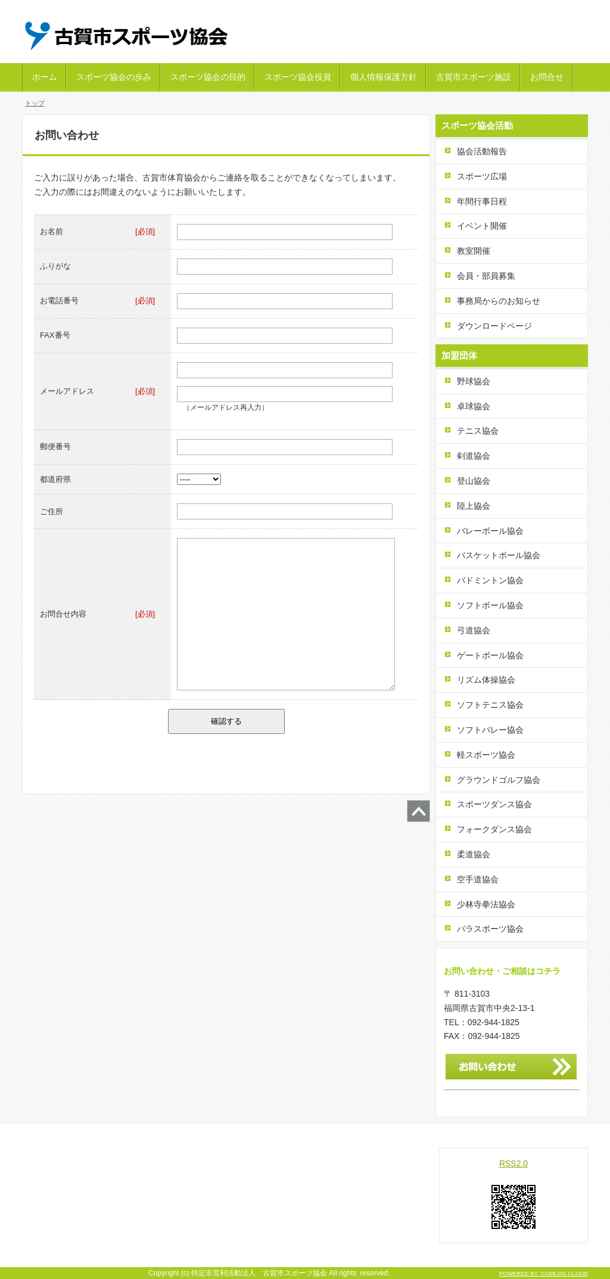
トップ (35, 103)
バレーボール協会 (490, 531)
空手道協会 (478, 879)
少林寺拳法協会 (486, 904)
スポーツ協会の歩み (113, 77)
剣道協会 (473, 455)
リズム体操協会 (486, 679)
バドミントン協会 (490, 580)
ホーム (44, 77)
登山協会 (473, 481)
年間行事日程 (482, 201)
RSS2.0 (513, 1163)
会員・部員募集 (486, 276)
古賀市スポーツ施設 (473, 77)
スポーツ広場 (482, 176)
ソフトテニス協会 (490, 704)
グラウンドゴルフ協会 (498, 780)
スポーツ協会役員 (297, 77)
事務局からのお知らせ (498, 301)
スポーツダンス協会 (494, 804)
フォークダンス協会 (494, 829)
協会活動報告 (482, 151)
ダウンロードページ (494, 326)
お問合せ (547, 77)
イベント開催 (482, 226)
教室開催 (473, 251)
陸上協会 (473, 506)
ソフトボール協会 (490, 605)
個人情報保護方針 (383, 77)
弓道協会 (473, 630)
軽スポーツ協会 (486, 755)
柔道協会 (473, 854)
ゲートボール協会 (490, 655)
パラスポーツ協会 (490, 928)
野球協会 (473, 381)
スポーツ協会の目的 (207, 77)
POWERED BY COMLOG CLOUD (543, 1273)
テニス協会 (478, 430)
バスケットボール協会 (498, 555)
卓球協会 (473, 406)
